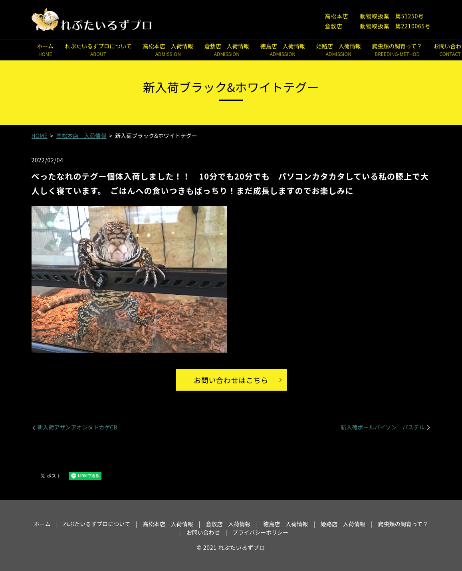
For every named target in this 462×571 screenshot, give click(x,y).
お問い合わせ (203, 532)
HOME (40, 136)
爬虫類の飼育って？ (397, 50)
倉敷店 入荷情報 (226, 50)
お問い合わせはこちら (231, 380)
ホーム (45, 50)
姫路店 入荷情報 (338, 50)
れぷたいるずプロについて (98, 50)
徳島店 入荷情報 (282, 50)
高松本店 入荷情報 (168, 50)
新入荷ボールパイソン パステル (383, 427)
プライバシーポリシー (260, 532)
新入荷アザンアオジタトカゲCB (77, 427)
